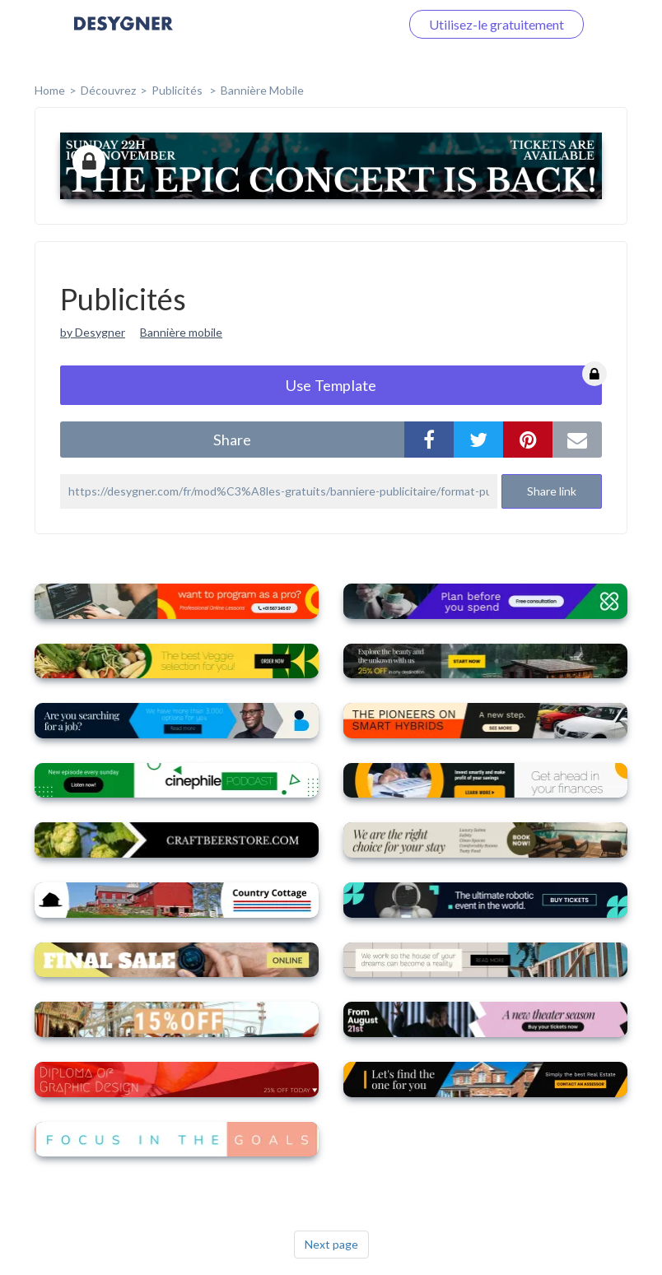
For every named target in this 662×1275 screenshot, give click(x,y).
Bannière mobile (262, 90)
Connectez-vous (333, 24)
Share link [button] (551, 491)
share (232, 439)
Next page (331, 1244)
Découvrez (108, 90)
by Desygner (92, 332)
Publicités (178, 90)
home (50, 90)
